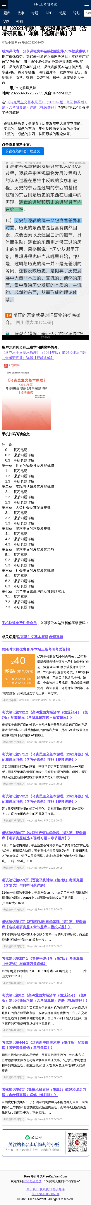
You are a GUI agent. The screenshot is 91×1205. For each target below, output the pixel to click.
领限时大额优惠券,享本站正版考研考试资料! (36, 649)
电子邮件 (58, 1189)
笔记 (62, 13)
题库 (6, 13)
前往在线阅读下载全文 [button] (22, 151)
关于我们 (32, 1189)
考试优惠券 (9, 699)
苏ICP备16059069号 (46, 1194)
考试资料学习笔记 (13, 741)
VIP (6, 22)
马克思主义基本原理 (32, 637)
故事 (20, 13)
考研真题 (56, 637)
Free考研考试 (45, 4)
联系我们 (45, 1189)
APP (48, 13)
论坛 (76, 13)
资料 (19, 22)
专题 (34, 13)
